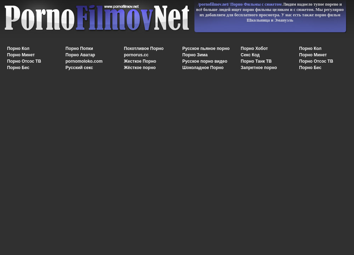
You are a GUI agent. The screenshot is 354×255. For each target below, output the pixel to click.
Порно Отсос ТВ (24, 61)
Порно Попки (79, 48)
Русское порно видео (204, 61)
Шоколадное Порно (203, 67)
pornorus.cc (136, 54)
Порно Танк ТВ (256, 61)
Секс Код (250, 54)
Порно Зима (194, 54)
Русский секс (79, 67)
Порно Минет (21, 54)
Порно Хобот (254, 48)
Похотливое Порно (144, 48)
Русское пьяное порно (206, 48)
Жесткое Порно (140, 61)
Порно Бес (18, 67)
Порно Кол (18, 48)
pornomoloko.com (84, 61)
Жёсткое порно (140, 67)
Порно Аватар (80, 54)
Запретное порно (259, 67)
